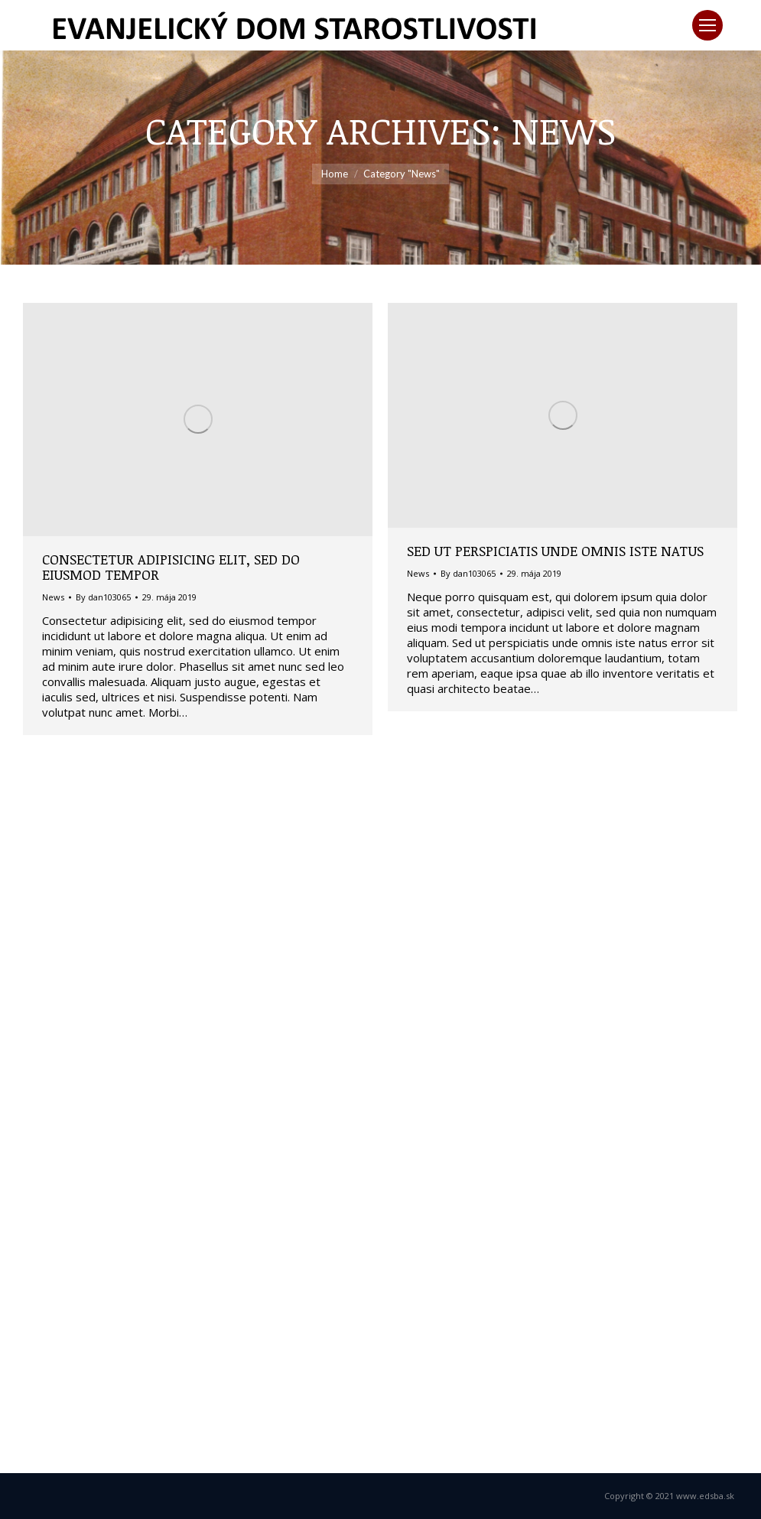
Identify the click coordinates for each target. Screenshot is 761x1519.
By (103, 597)
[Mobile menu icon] (707, 25)
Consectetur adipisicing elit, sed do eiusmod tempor (171, 567)
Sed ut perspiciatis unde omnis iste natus (555, 551)
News (53, 597)
